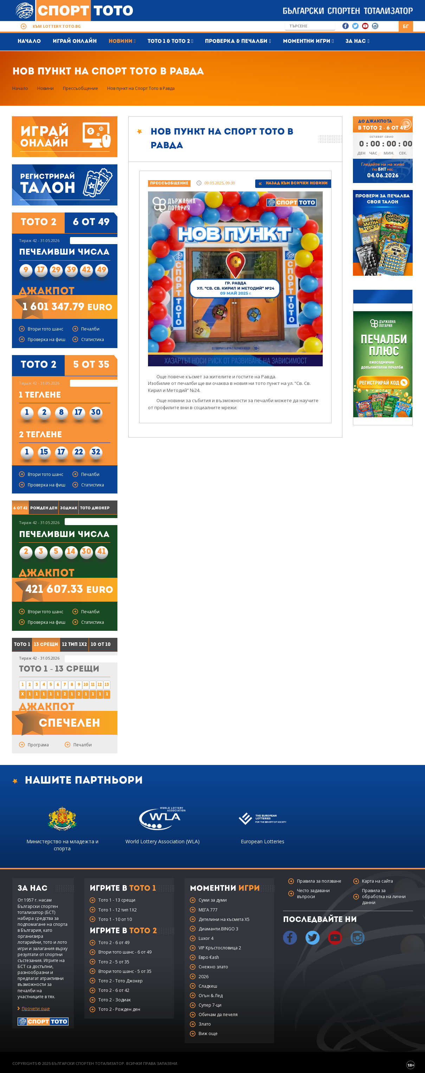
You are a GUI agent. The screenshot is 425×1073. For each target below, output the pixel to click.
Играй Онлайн (75, 41)
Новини (122, 41)
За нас (357, 41)
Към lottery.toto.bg (57, 26)
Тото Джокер (95, 508)
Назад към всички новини (297, 183)
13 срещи (46, 644)
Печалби (90, 329)
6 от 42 (20, 508)
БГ (406, 26)
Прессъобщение (80, 88)
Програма (38, 745)
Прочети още (36, 1009)
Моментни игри (308, 41)
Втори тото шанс (45, 329)
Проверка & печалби (238, 41)
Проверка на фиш (46, 339)
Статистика (92, 339)
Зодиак (68, 508)
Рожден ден (43, 508)
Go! (330, 26)
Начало (29, 41)
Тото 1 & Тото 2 (170, 41)
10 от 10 (101, 644)
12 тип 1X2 (74, 644)
